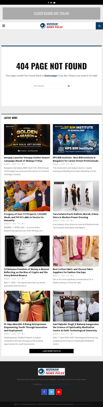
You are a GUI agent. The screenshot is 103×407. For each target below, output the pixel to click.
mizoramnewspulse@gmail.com (56, 384)
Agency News (10, 126)
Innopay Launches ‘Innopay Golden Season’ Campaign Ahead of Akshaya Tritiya (26, 159)
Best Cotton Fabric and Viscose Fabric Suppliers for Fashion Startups (73, 270)
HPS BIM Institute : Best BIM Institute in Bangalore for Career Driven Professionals (75, 159)
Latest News (10, 118)
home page (51, 75)
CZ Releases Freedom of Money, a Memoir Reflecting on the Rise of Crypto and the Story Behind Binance (26, 272)
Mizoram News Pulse (81, 404)
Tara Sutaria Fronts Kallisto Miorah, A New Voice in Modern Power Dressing (75, 215)
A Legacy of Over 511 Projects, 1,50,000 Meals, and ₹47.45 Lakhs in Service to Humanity (25, 217)
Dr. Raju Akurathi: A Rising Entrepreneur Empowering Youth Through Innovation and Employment (25, 327)
